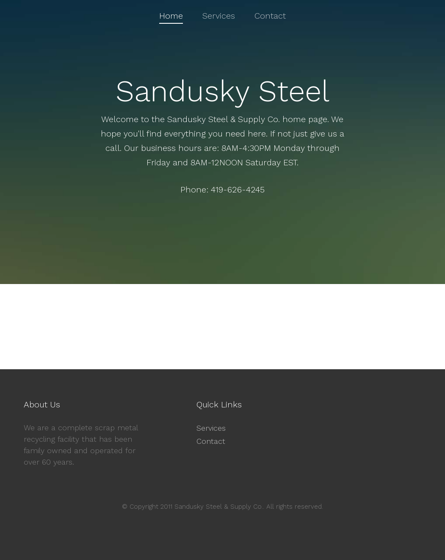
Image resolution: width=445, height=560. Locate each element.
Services (211, 427)
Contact (210, 441)
